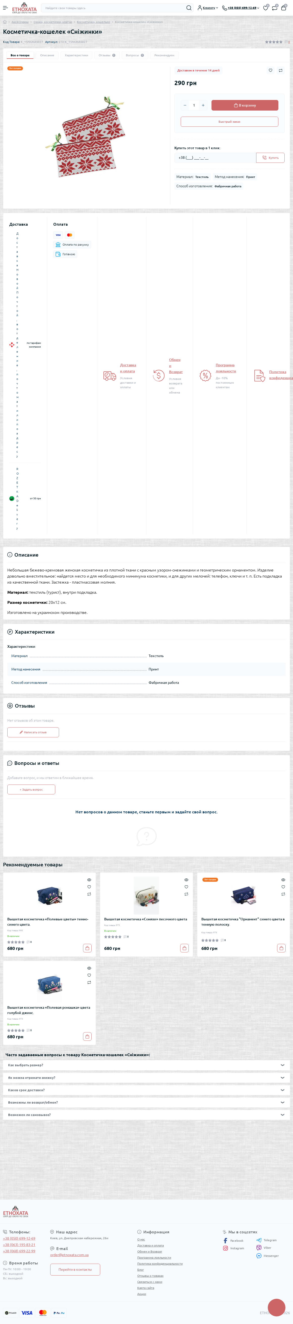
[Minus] (185, 105)
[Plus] (203, 105)
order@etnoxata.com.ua (69, 1255)
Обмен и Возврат (149, 1251)
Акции (141, 1293)
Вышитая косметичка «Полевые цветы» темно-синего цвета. (47, 921)
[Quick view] (89, 879)
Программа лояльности (154, 1257)
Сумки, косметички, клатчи (53, 21)
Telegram (266, 1240)
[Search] (189, 7)
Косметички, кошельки (93, 21)
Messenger (267, 1255)
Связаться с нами (149, 1281)
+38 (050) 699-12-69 (19, 1238)
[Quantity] (194, 105)
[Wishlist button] (271, 70)
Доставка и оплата (150, 1245)
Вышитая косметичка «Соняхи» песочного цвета (145, 919)
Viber (263, 1248)
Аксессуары (20, 21)
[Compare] (89, 894)
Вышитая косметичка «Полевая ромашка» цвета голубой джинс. (48, 1010)
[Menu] (5, 8)
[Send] (270, 158)
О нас (141, 1239)
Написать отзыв (33, 732)
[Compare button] (281, 70)
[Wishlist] (89, 886)
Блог (140, 1269)
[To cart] (87, 948)
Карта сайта (145, 1287)
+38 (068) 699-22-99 (19, 1251)
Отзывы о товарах (150, 1275)
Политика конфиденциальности (160, 1263)
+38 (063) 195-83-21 (19, 1245)
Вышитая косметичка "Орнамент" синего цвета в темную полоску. (243, 921)
